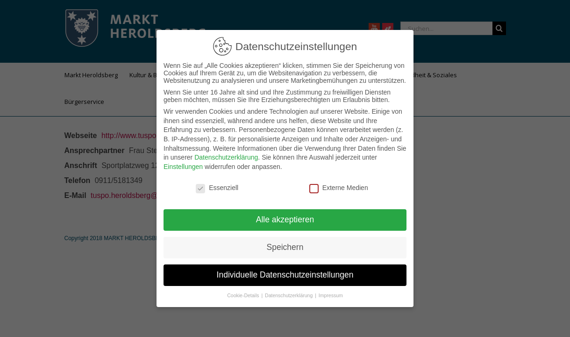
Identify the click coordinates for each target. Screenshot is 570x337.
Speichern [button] (285, 242)
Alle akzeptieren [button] (285, 215)
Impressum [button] (331, 290)
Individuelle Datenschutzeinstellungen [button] (285, 270)
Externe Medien (338, 183)
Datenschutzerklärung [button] (289, 290)
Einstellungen (183, 162)
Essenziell (217, 183)
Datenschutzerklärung (226, 152)
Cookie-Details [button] (243, 290)
